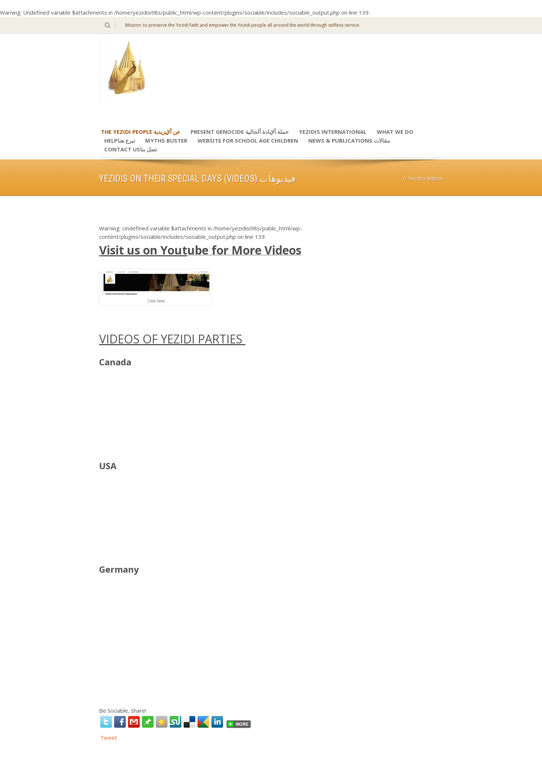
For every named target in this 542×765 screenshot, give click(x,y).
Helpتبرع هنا (119, 140)
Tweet (108, 737)
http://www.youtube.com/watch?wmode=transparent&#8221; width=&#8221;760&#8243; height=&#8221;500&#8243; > (154, 403)
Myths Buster (166, 140)
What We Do (395, 131)
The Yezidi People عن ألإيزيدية (140, 131)
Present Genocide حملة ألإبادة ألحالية (240, 131)
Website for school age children (247, 140)
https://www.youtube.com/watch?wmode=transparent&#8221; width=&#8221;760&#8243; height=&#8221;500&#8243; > (154, 611)
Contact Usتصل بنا (130, 149)
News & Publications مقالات (349, 140)
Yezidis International (332, 131)
